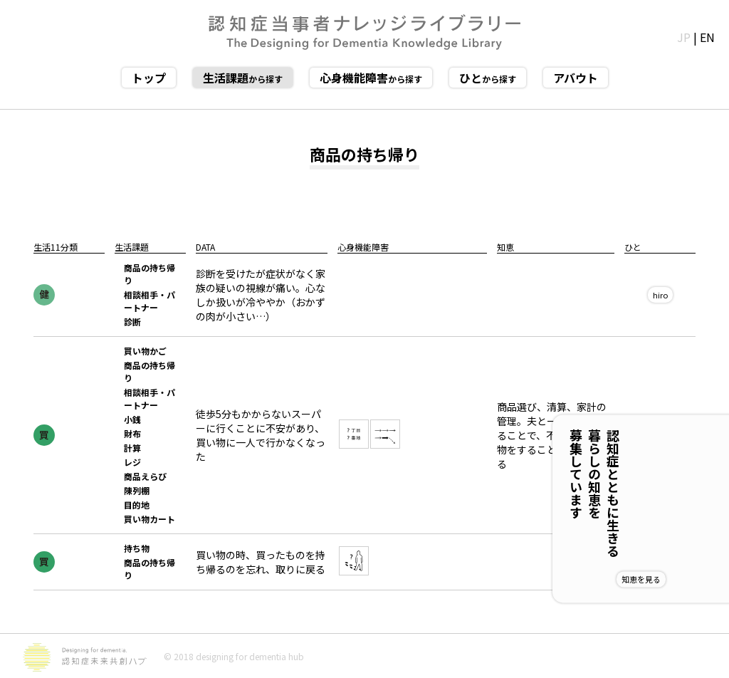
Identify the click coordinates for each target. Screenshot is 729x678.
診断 (132, 321)
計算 (132, 448)
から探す (243, 77)
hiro (660, 295)
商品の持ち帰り (149, 273)
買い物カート (149, 519)
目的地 (137, 505)
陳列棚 (137, 490)
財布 (132, 433)
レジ (132, 462)
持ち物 (137, 548)
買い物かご (145, 351)
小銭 (132, 419)
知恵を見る (687, 579)
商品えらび (145, 476)
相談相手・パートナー (149, 300)
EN (707, 37)
